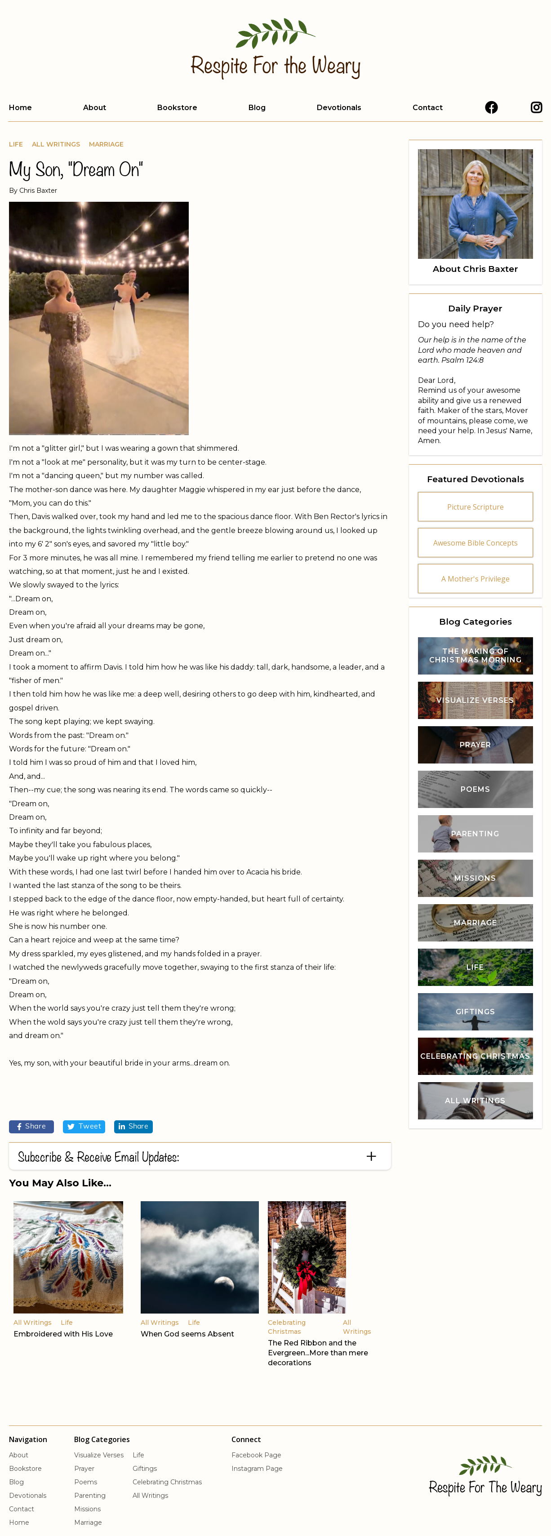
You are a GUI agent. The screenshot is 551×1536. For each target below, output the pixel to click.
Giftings (145, 1469)
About (94, 107)
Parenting (90, 1496)
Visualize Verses (99, 1455)
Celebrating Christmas (167, 1482)
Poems (85, 1482)
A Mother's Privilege (475, 579)
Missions (87, 1509)
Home (20, 107)
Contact (428, 107)
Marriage (106, 144)
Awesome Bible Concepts (475, 543)
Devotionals (339, 107)
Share (31, 1126)
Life (16, 144)
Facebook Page (256, 1455)
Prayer (84, 1469)
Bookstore (177, 107)
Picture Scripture (475, 507)
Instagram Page (257, 1469)
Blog (257, 107)
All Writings (56, 144)
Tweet (84, 1126)
